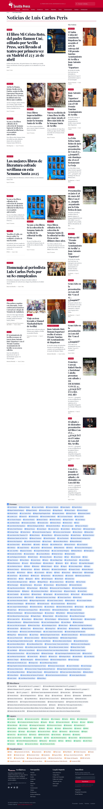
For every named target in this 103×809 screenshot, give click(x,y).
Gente (47, 9)
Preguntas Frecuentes (81, 792)
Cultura (76, 9)
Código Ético (56, 774)
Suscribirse (85, 781)
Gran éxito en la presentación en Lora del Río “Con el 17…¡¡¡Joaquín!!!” (74, 291)
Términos (86, 803)
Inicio (8, 12)
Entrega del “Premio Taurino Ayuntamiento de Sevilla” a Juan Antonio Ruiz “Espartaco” (75, 247)
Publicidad (78, 789)
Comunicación (68, 9)
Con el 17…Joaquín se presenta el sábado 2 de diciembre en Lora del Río (74, 475)
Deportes (53, 9)
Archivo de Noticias (35, 794)
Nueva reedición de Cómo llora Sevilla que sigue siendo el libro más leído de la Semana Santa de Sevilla (56, 119)
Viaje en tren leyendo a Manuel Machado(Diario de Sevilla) (35, 322)
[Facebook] (8, 787)
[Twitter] (11, 787)
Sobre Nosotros (57, 772)
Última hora (25, 9)
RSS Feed (32, 796)
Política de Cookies (58, 779)
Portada (18, 9)
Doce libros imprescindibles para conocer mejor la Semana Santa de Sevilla (35, 118)
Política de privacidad (86, 786)
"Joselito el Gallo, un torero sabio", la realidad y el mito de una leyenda (14, 237)
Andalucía (40, 9)
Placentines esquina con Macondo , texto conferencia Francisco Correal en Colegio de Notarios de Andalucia (15, 307)
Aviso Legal (56, 783)
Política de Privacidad (58, 777)
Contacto (55, 785)
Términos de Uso (57, 781)
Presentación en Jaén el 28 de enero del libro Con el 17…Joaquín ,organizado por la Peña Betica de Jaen (74, 200)
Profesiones (84, 9)
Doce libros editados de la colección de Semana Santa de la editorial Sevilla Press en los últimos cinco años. (56, 232)
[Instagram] (14, 787)
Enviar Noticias (79, 794)
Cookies (81, 803)
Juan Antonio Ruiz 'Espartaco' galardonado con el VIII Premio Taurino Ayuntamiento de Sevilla (75, 103)
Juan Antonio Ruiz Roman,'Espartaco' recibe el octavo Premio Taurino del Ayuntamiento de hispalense (56, 336)
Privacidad (75, 803)
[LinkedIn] (17, 787)
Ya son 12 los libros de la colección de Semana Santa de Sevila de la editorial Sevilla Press (36, 231)
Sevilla (33, 9)
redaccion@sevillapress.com (25, 804)
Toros (60, 9)
